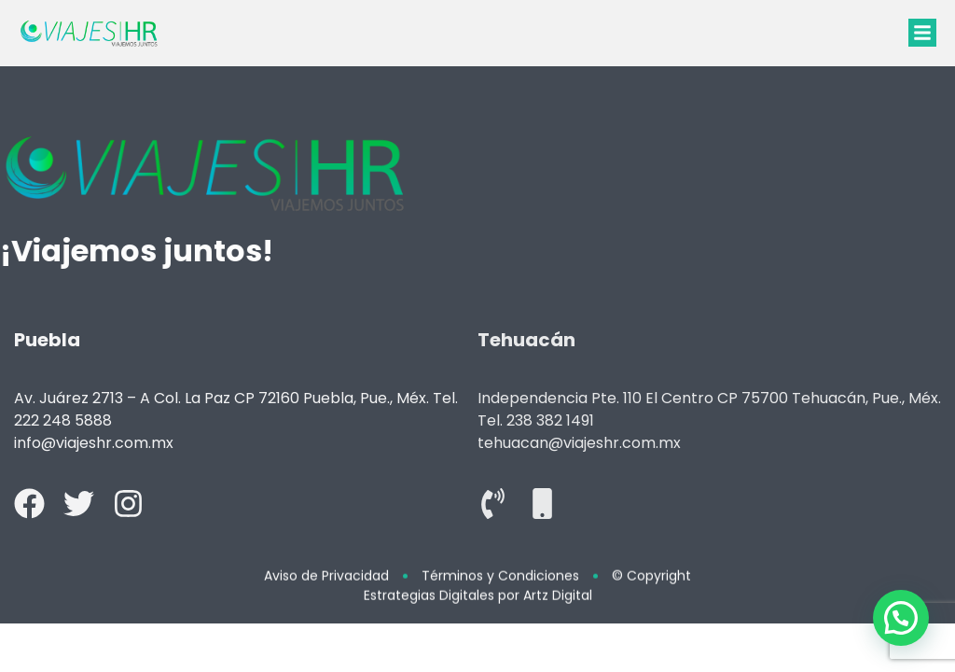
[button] (922, 33)
